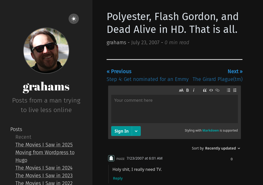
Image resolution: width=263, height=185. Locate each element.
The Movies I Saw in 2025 (44, 145)
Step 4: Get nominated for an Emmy (148, 75)
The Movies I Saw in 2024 (43, 168)
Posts (16, 129)
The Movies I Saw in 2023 (44, 175)
